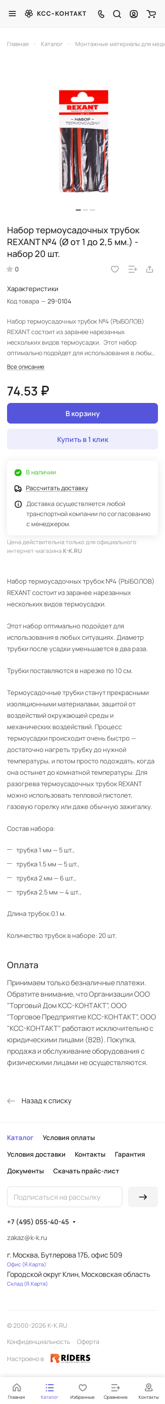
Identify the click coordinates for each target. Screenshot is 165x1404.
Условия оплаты (69, 1137)
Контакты (90, 1154)
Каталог (20, 1137)
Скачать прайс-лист (86, 1171)
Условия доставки (36, 1154)
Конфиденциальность (38, 1341)
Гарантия (130, 1154)
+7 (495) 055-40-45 (38, 1222)
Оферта (88, 1341)
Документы (25, 1171)
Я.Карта (34, 1264)
